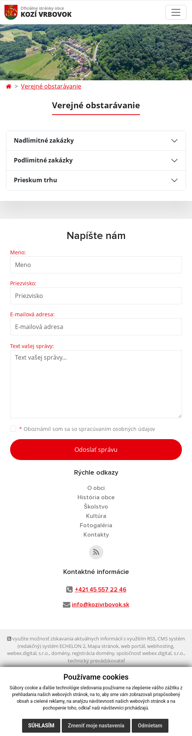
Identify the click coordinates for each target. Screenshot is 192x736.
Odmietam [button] (150, 726)
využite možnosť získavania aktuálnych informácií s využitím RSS (81, 638)
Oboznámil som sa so (87, 428)
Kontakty (96, 535)
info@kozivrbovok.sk (100, 605)
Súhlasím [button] (41, 726)
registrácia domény (93, 653)
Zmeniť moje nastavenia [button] (96, 726)
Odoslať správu (96, 449)
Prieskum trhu (35, 180)
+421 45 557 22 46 (101, 590)
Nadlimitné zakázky (44, 140)
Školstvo (96, 507)
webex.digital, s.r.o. (28, 653)
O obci (96, 488)
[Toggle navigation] (175, 12)
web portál (133, 646)
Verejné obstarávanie (51, 86)
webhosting (160, 646)
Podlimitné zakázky (43, 160)
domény (60, 653)
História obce (96, 497)
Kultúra (96, 516)
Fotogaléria (96, 525)
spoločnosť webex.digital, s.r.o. (150, 653)
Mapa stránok (103, 646)
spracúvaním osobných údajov (117, 428)
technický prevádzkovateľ (96, 660)
